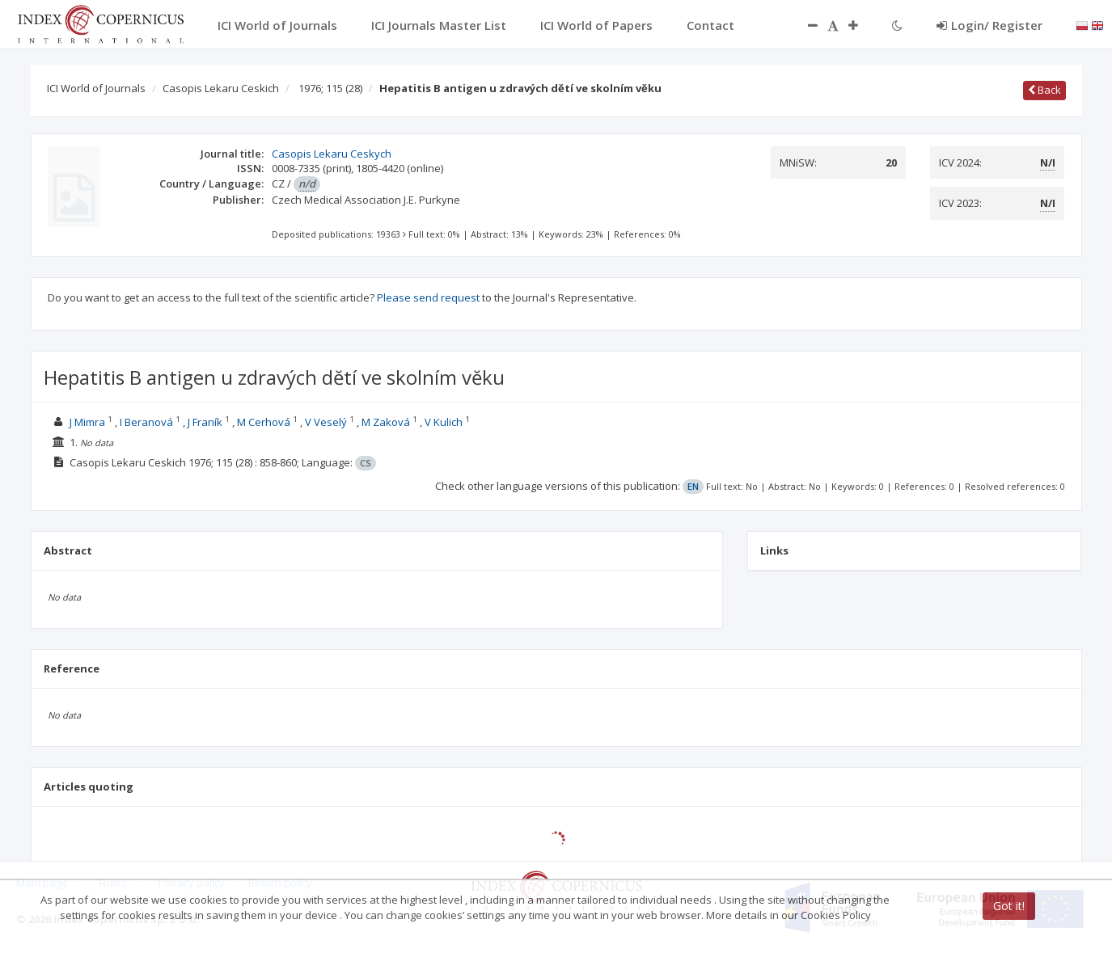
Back (1044, 89)
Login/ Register (989, 25)
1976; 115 (330, 88)
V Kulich (444, 422)
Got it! (1009, 905)
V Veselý (326, 422)
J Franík (205, 422)
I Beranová (146, 422)
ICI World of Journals (96, 88)
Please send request (428, 297)
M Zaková (386, 422)
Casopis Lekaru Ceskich (221, 88)
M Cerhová (263, 422)
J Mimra (87, 422)
